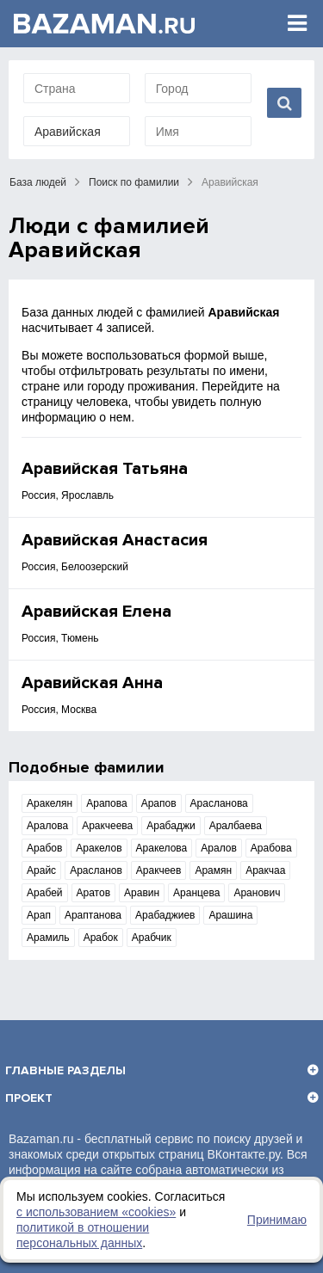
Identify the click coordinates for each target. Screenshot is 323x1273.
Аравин (141, 893)
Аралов (219, 848)
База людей (37, 182)
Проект (29, 1098)
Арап (39, 915)
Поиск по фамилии (134, 182)
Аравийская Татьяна (105, 468)
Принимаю (277, 1220)
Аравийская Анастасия (115, 540)
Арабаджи (170, 826)
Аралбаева (235, 826)
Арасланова (219, 803)
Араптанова (93, 915)
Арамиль (48, 938)
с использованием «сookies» (96, 1212)
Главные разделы (65, 1070)
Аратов (94, 893)
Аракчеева (107, 826)
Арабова (271, 848)
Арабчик (151, 938)
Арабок (101, 938)
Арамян (213, 870)
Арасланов (96, 870)
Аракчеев (159, 870)
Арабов (44, 848)
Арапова (106, 803)
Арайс (41, 870)
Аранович (256, 893)
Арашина (230, 915)
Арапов (159, 803)
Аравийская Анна (92, 683)
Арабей (44, 893)
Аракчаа (265, 870)
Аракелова (162, 848)
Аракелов (98, 848)
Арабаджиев (165, 915)
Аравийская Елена (96, 611)
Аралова (47, 826)
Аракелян (49, 803)
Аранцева (196, 893)
